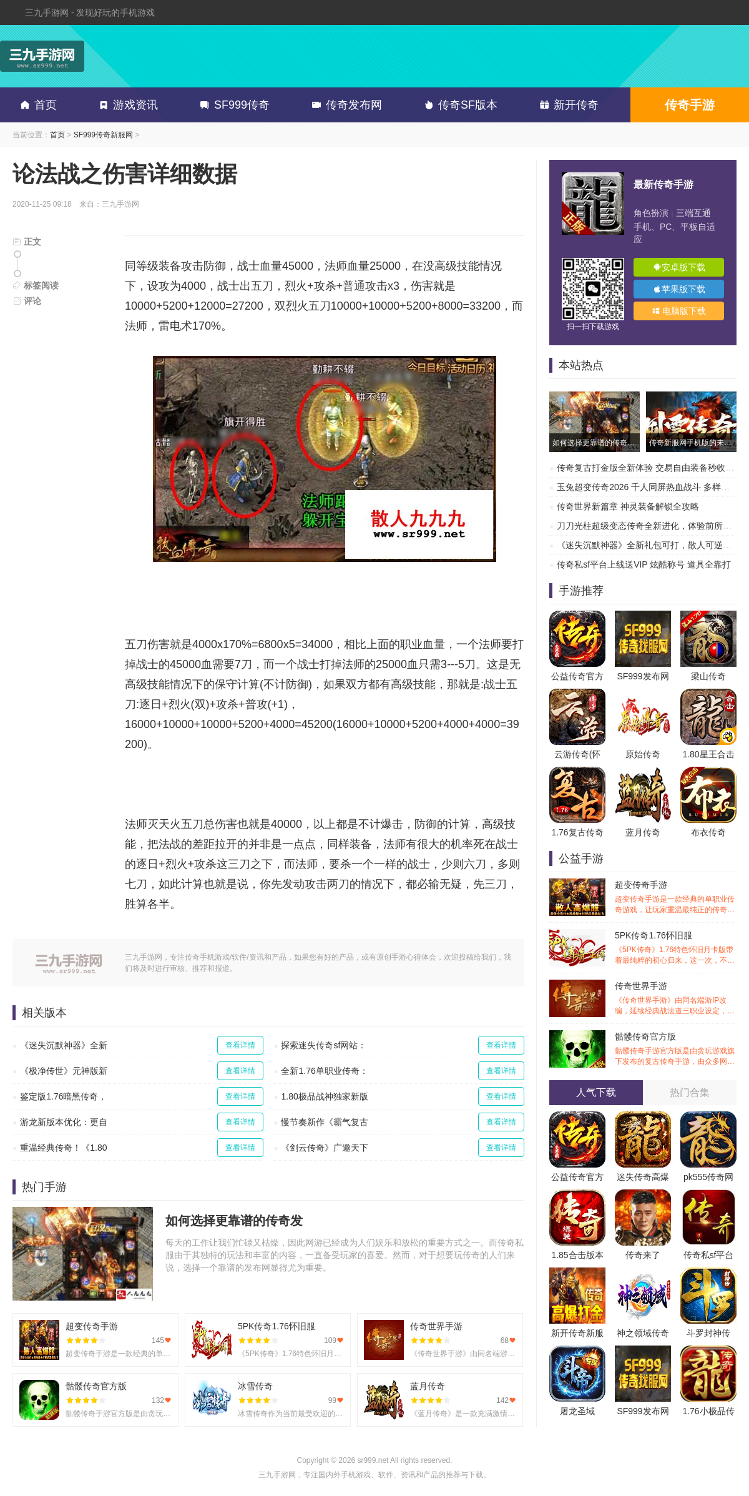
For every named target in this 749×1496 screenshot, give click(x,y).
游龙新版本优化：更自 (63, 1122)
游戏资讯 (126, 105)
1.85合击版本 (577, 1255)
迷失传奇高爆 (643, 1177)
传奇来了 (642, 1255)
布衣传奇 (708, 832)
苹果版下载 (679, 289)
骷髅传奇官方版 (676, 1049)
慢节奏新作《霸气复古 (324, 1122)
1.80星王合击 (708, 754)
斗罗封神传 (708, 1333)
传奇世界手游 (676, 998)
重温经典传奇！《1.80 (63, 1148)
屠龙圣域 (577, 1411)
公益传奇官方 (577, 676)
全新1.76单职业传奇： (324, 1071)
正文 (26, 242)
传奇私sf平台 (708, 1255)
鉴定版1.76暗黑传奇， (63, 1096)
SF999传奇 (232, 105)
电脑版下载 (679, 311)
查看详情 (240, 1045)
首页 (36, 105)
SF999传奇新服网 (103, 134)
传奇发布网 (344, 105)
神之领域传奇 (643, 1333)
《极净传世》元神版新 (63, 1071)
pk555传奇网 (708, 1177)
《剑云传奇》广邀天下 (324, 1148)
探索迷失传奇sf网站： (323, 1045)
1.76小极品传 (708, 1411)
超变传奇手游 (676, 897)
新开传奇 (567, 105)
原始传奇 (642, 754)
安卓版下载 (679, 267)
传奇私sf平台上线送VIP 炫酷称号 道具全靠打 (644, 564)
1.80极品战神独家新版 (324, 1096)
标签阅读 (35, 285)
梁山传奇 (708, 676)
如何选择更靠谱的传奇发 (234, 1221)
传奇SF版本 (458, 105)
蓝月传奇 (642, 832)
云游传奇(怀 (577, 754)
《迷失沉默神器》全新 (63, 1045)
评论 (26, 301)
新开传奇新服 (577, 1333)
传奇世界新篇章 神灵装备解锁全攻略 (628, 506)
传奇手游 (690, 105)
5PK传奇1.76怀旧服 (676, 948)
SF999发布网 (642, 676)
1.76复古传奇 (577, 832)
